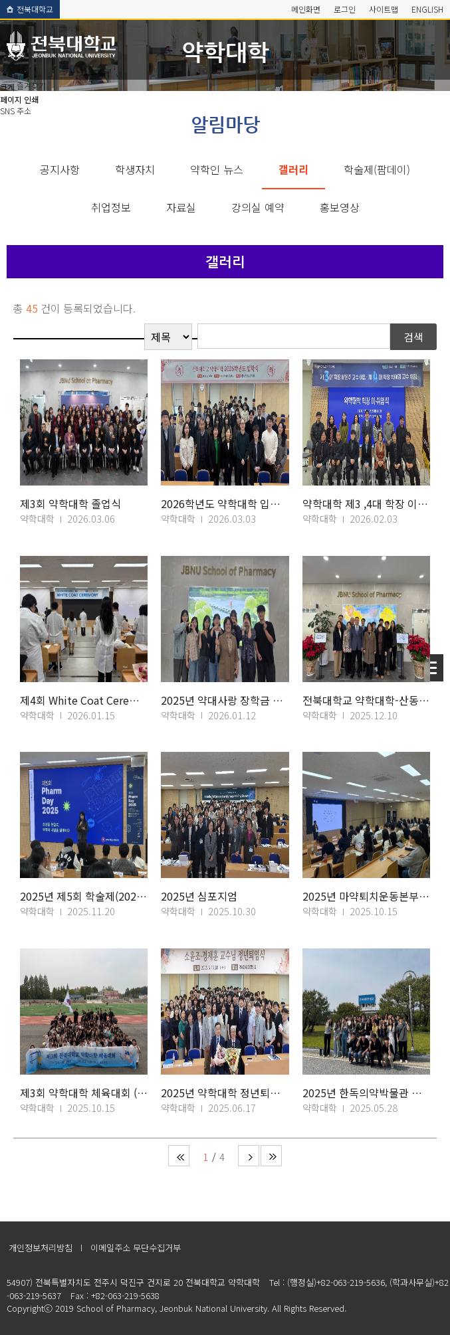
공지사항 (60, 169)
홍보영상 (340, 207)
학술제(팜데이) (377, 169)
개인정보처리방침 (40, 1247)
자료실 (181, 207)
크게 (7, 86)
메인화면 (305, 9)
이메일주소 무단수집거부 (135, 1247)
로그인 (345, 9)
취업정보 (111, 207)
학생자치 (135, 169)
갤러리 (293, 169)
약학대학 (225, 52)
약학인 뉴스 (216, 169)
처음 (178, 1155)
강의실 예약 (257, 207)
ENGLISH (427, 9)
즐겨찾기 (31, 85)
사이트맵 (383, 9)
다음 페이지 (248, 1155)
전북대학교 (30, 9)
